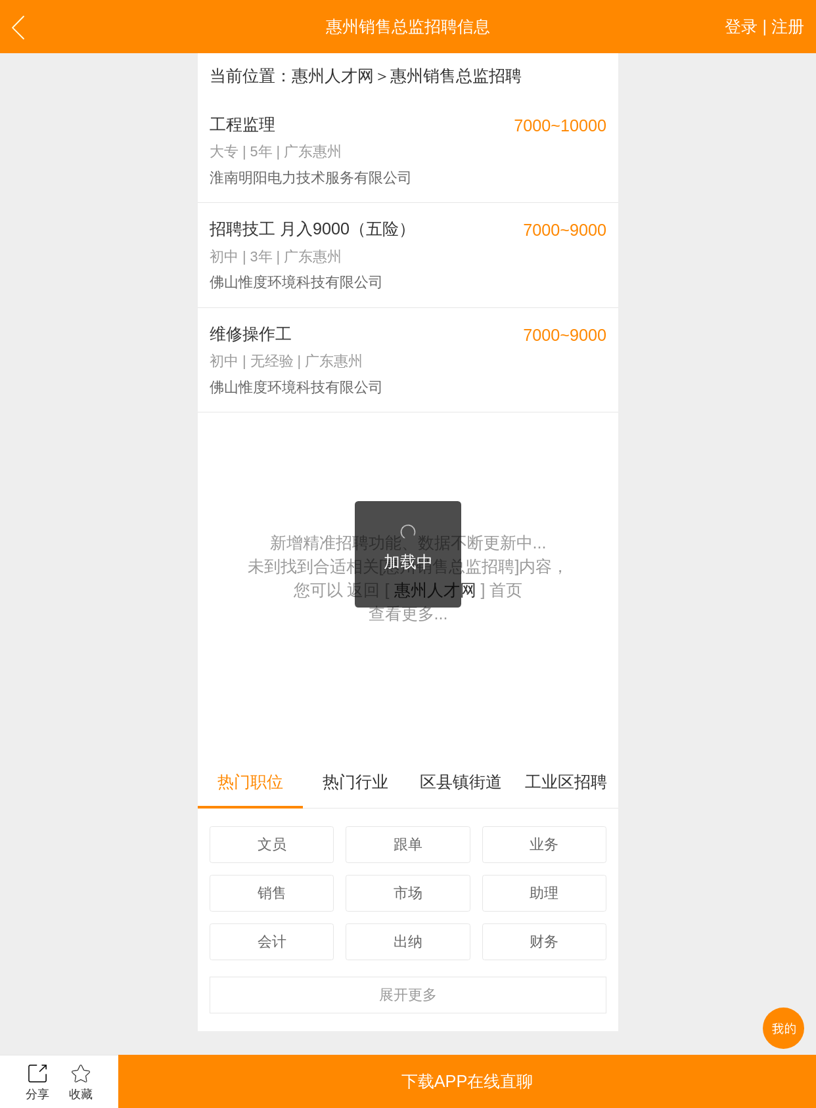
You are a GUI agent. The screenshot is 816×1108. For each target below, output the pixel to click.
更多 (408, 994)
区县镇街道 (461, 781)
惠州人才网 (333, 75)
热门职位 (250, 781)
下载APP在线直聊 (467, 1081)
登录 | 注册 (764, 26)
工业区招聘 (566, 781)
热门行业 (355, 781)
